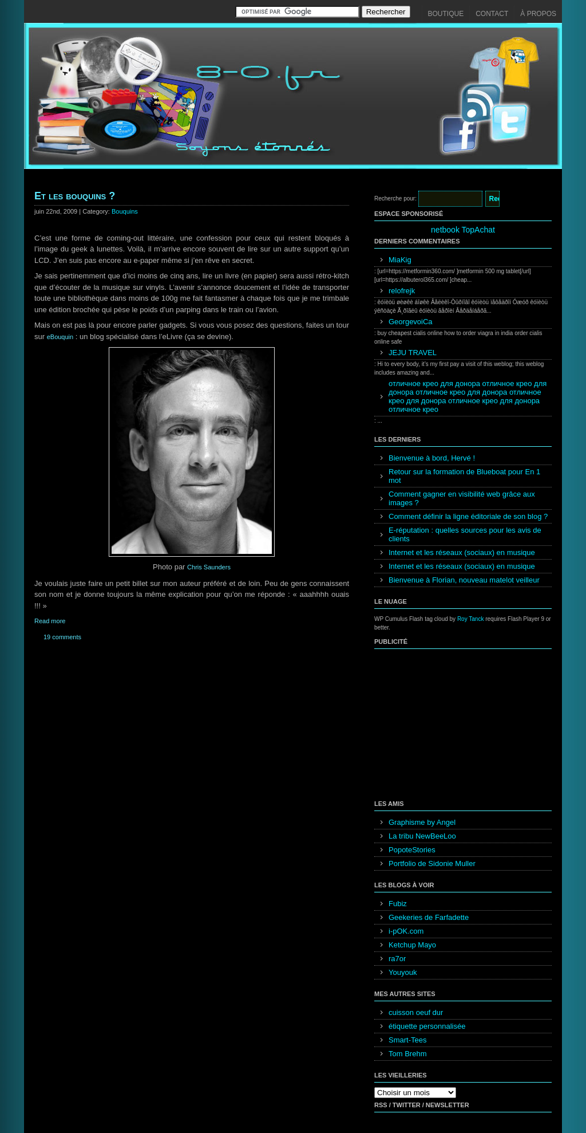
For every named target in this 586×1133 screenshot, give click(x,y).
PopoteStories (412, 849)
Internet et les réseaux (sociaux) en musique (462, 552)
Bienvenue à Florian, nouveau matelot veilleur (464, 580)
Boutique (446, 14)
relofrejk (402, 290)
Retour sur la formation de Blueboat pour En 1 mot (464, 476)
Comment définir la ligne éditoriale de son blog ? (468, 516)
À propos (538, 14)
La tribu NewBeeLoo (422, 836)
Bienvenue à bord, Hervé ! (432, 458)
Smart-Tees (407, 1040)
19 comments (62, 637)
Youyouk (403, 972)
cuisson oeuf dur (416, 1012)
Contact (492, 14)
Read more (49, 620)
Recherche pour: (395, 198)
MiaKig (400, 259)
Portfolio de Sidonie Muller (432, 863)
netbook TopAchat (463, 229)
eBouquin (60, 336)
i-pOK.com (406, 931)
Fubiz (398, 903)
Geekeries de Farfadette (429, 917)
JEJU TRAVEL (413, 352)
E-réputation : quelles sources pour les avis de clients (465, 534)
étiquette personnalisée (427, 1026)
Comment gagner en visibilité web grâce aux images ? (462, 498)
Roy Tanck (470, 619)
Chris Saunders (209, 567)
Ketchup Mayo (412, 945)
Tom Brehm (407, 1053)
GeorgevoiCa (411, 321)
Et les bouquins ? (74, 196)
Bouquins (125, 211)
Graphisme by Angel (422, 822)
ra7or (397, 958)
